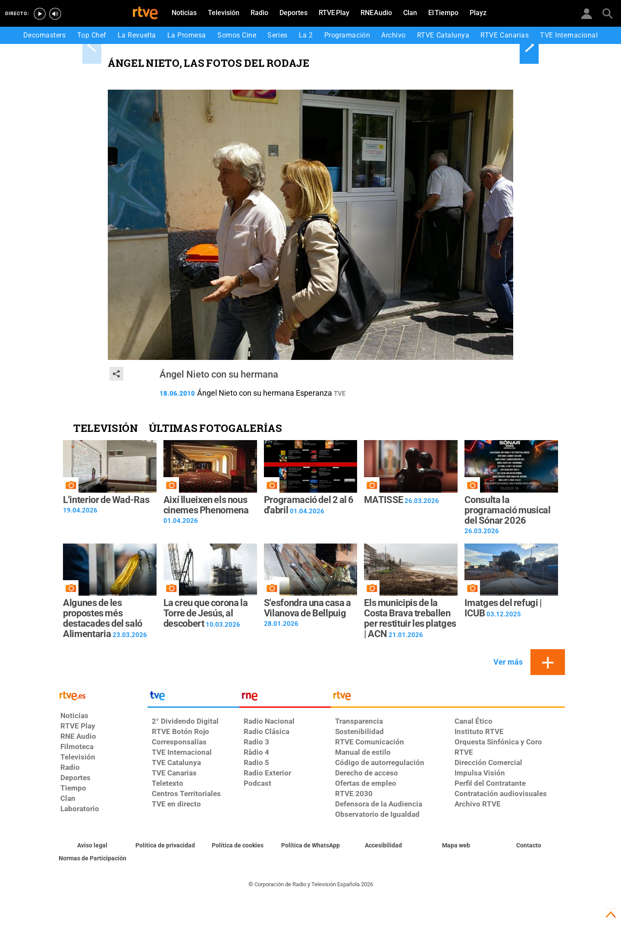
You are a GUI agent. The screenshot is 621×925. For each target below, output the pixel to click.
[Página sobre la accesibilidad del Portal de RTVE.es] (383, 845)
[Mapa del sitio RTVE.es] (456, 845)
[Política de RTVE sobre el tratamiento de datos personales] (165, 845)
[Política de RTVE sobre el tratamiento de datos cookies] (238, 845)
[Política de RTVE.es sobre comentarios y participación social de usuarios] (92, 858)
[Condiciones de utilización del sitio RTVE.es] (92, 845)
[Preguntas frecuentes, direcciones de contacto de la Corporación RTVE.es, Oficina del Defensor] (528, 845)
